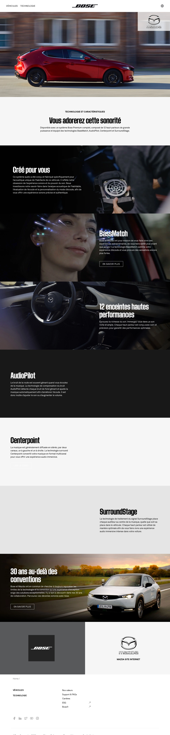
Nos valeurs (67, 690)
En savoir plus (111, 264)
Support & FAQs (69, 694)
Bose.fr (65, 707)
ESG (64, 702)
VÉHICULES (12, 6)
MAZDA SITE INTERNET (128, 659)
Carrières (66, 698)
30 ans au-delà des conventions (34, 574)
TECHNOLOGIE (27, 6)
